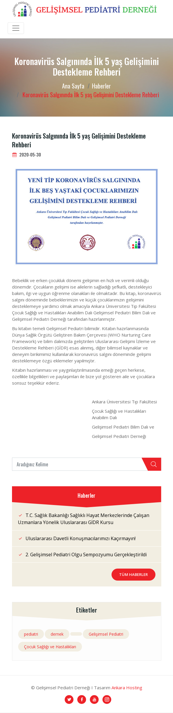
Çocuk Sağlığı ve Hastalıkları (50, 646)
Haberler (101, 85)
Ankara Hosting (127, 687)
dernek (57, 634)
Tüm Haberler (133, 574)
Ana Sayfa (73, 85)
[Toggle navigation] (16, 28)
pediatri (31, 634)
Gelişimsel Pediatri (106, 634)
